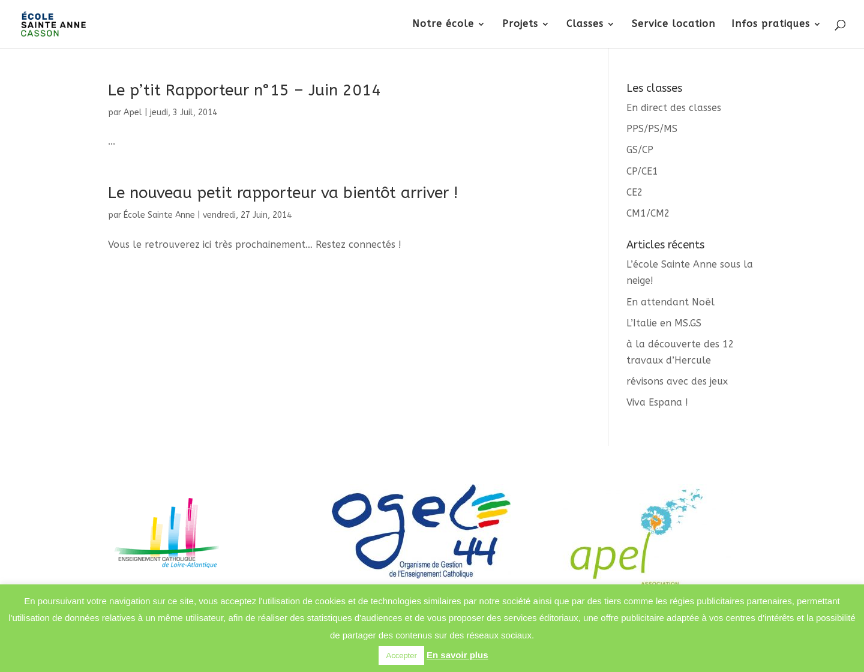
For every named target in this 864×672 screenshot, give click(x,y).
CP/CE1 (642, 171)
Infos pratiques (770, 24)
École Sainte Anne (159, 215)
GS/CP (639, 149)
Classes (585, 24)
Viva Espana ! (657, 402)
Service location (673, 24)
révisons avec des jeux (677, 381)
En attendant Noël (670, 302)
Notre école (443, 24)
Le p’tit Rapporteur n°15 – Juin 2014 (244, 90)
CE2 (634, 192)
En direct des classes (673, 107)
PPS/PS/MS (651, 128)
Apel (133, 112)
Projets (520, 24)
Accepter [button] (401, 655)
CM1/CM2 (648, 213)
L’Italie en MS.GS (663, 323)
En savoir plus (457, 655)
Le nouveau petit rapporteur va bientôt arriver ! (283, 193)
